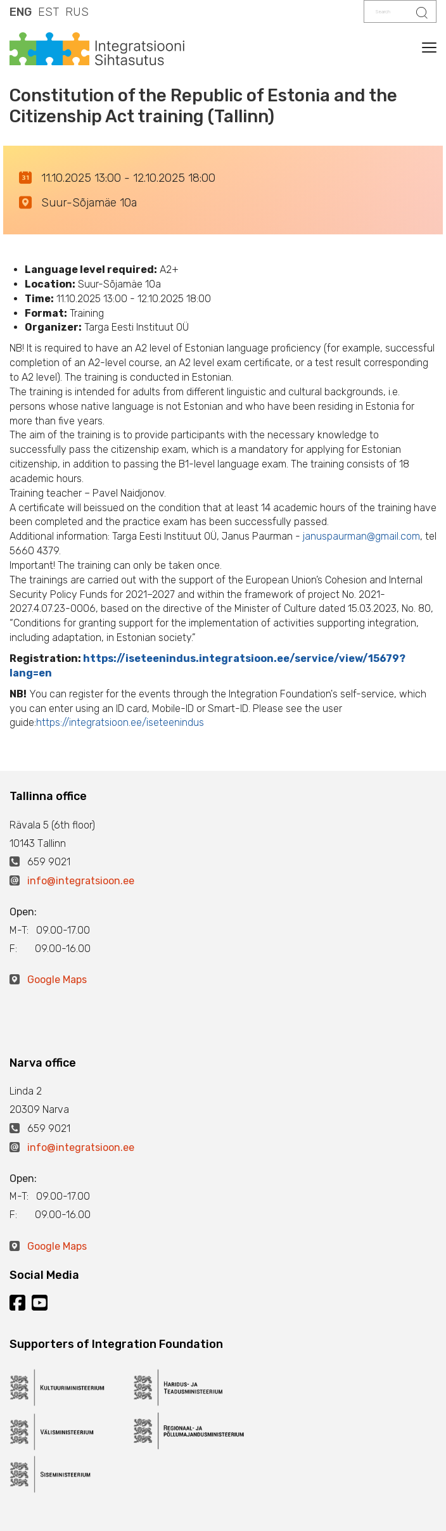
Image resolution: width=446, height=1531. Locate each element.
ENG (21, 12)
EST (48, 12)
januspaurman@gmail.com (361, 536)
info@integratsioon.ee (80, 881)
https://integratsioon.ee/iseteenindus (120, 722)
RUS (77, 12)
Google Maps (57, 980)
